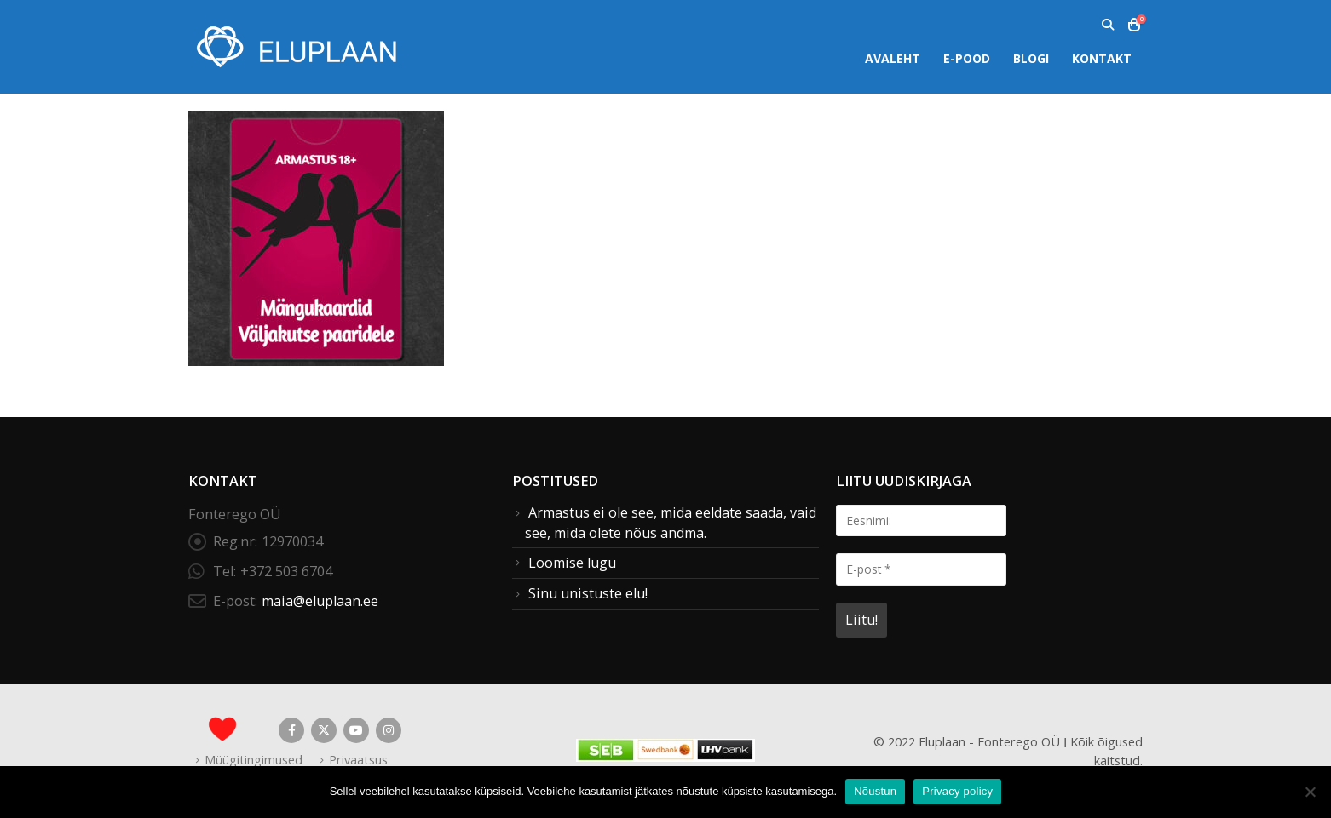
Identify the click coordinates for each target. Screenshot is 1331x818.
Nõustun (875, 791)
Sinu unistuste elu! (588, 593)
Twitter (324, 730)
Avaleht (892, 58)
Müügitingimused (253, 759)
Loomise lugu (572, 562)
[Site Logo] (294, 46)
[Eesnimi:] (921, 520)
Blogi (1031, 58)
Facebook (291, 730)
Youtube (356, 730)
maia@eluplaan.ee (320, 601)
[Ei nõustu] (1309, 791)
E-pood (966, 58)
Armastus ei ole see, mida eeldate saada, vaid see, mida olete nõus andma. (670, 522)
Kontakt (1102, 58)
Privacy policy (957, 791)
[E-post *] (921, 569)
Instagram (388, 730)
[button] (1107, 24)
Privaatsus (358, 759)
